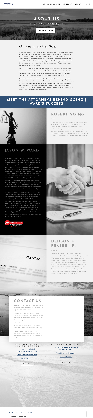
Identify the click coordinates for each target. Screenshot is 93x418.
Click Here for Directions (27, 355)
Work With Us (46, 30)
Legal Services (51, 4)
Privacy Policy (25, 412)
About (78, 4)
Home (87, 4)
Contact (67, 4)
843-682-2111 (27, 358)
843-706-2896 (66, 357)
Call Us (27, 364)
